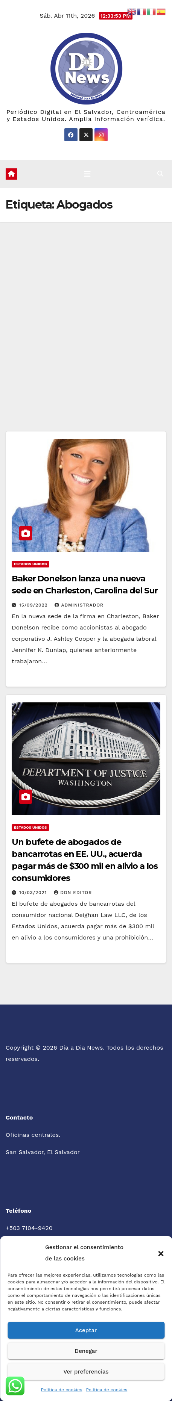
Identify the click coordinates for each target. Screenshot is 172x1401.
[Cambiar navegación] (87, 174)
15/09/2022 (34, 605)
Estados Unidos (30, 564)
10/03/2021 (34, 892)
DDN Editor (73, 892)
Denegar (86, 1351)
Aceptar (86, 1330)
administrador (79, 605)
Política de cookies (61, 1389)
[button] (160, 1253)
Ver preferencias (85, 1371)
